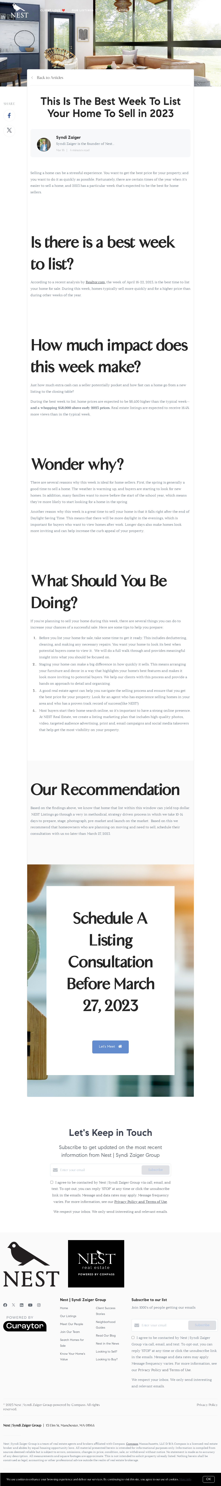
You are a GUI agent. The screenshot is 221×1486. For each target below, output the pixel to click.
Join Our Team (70, 1332)
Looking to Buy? (107, 1359)
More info (185, 1479)
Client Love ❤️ (52, 10)
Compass (132, 1444)
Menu (165, 10)
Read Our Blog (106, 1335)
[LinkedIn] (21, 1305)
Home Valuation (114, 10)
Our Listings (83, 10)
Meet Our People (71, 1324)
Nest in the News (107, 1343)
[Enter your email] (99, 1170)
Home (64, 1308)
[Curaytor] (24, 1330)
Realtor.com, (96, 282)
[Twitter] (13, 1305)
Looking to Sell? (106, 1351)
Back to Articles (50, 77)
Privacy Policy (207, 1405)
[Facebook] (5, 1305)
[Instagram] (39, 1305)
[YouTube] (30, 1305)
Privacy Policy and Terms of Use (140, 1202)
